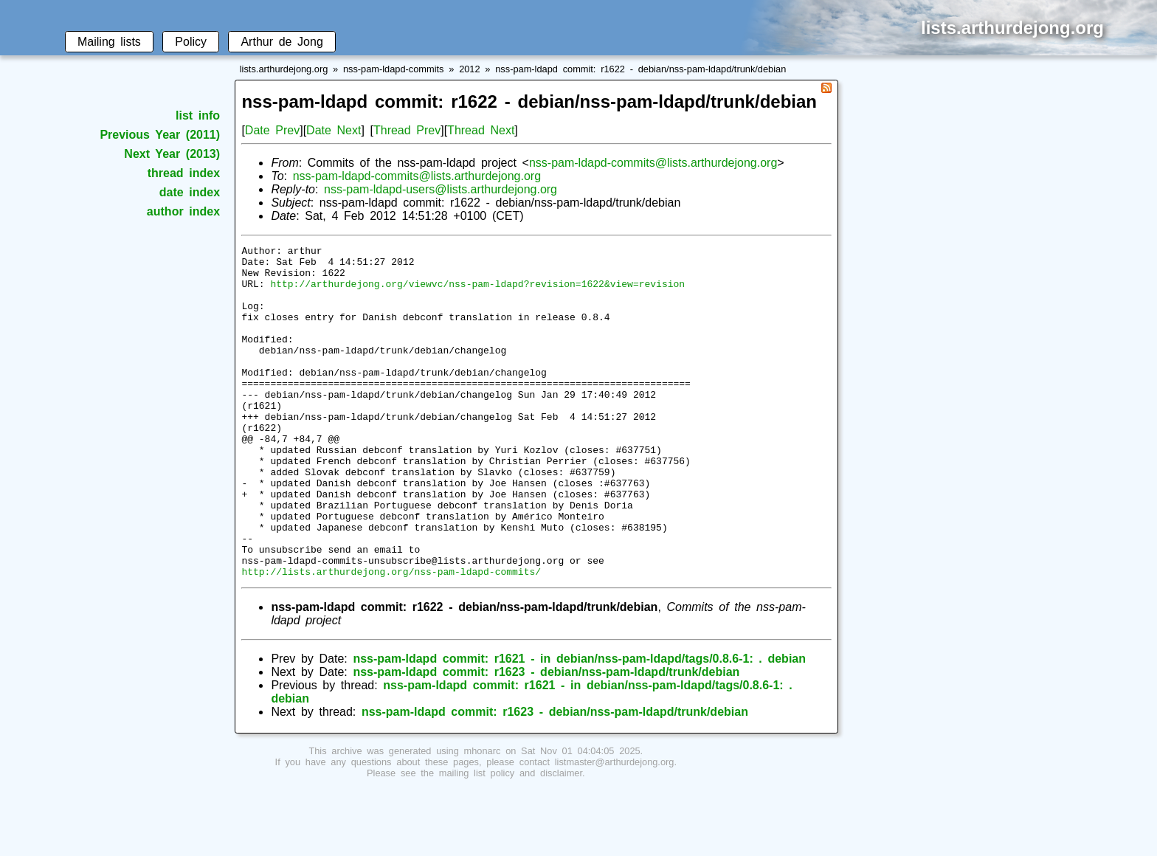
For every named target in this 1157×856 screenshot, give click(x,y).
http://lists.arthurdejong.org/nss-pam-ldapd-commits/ (391, 637)
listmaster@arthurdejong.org (614, 828)
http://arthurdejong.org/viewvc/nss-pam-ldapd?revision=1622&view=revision (477, 292)
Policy (191, 41)
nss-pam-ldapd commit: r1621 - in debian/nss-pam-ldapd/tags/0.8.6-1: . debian (579, 725)
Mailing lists (109, 41)
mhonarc (482, 817)
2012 (469, 69)
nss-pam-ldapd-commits (393, 69)
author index (183, 211)
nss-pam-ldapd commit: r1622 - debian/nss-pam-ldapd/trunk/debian (640, 69)
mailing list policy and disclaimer (510, 839)
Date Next (333, 130)
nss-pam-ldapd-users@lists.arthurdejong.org (440, 189)
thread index (184, 173)
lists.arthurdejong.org (284, 69)
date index (189, 192)
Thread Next (480, 130)
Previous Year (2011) (160, 134)
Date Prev (272, 130)
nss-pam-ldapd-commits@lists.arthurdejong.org (653, 162)
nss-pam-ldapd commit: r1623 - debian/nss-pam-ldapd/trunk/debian (546, 738)
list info (198, 115)
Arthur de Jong (281, 41)
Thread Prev (407, 130)
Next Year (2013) (172, 154)
